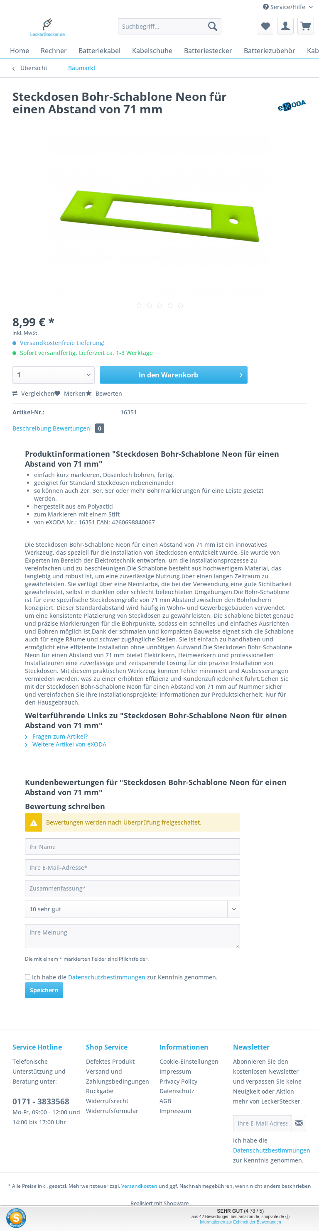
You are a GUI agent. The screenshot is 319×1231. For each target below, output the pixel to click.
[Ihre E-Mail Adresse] (262, 1123)
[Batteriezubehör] (269, 51)
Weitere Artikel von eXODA (65, 744)
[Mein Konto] (285, 26)
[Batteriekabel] (99, 51)
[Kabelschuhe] (152, 51)
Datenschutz (177, 1091)
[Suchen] (212, 26)
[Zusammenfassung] (132, 888)
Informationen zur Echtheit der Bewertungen (240, 1222)
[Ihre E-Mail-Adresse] (132, 867)
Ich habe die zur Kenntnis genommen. (125, 977)
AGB (165, 1101)
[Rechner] (54, 51)
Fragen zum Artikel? (56, 736)
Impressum (175, 1071)
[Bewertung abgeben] (132, 909)
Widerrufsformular (112, 1111)
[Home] (19, 51)
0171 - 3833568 (40, 1101)
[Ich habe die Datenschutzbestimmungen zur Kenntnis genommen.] (27, 976)
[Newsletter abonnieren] (299, 1123)
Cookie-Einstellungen (189, 1061)
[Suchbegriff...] (170, 26)
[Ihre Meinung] (132, 936)
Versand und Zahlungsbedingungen (117, 1076)
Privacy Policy (178, 1081)
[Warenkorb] (305, 26)
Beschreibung (31, 428)
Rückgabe (99, 1091)
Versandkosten (139, 1185)
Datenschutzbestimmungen (106, 977)
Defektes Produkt (110, 1061)
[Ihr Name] (132, 846)
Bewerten (104, 393)
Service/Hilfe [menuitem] (285, 7)
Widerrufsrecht (107, 1101)
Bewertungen (78, 428)
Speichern (44, 990)
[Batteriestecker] (208, 51)
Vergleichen (33, 393)
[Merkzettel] (265, 26)
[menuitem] (170, 30)
